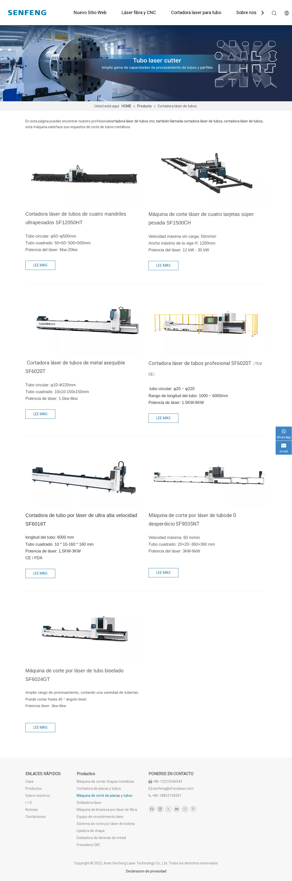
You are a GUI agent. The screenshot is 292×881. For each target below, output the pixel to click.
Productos (33, 788)
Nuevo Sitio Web (90, 12)
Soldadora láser (89, 803)
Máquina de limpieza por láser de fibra (107, 810)
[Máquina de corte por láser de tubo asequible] (84, 322)
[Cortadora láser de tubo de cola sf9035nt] (208, 474)
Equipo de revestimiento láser (100, 817)
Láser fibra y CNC (139, 12)
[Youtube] (176, 809)
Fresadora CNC (88, 845)
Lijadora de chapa (91, 831)
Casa (29, 781)
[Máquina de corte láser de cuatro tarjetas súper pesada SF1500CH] (208, 173)
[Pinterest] (193, 809)
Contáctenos (35, 817)
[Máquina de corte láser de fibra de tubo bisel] (84, 630)
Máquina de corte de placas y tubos (104, 796)
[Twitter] (168, 809)
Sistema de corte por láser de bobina (106, 824)
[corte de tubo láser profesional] (146, 63)
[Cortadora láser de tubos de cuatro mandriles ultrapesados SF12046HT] (84, 173)
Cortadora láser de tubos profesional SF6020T (200, 363)
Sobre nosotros (251, 12)
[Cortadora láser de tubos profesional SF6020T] (208, 322)
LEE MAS (40, 265)
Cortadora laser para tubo (196, 12)
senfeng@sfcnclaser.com (173, 788)
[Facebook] (152, 809)
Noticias (31, 810)
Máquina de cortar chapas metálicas (105, 781)
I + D (28, 803)
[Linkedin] (160, 809)
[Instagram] (185, 809)
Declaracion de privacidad (146, 871)
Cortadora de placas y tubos (99, 788)
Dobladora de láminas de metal (101, 838)
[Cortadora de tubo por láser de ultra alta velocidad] (84, 474)
